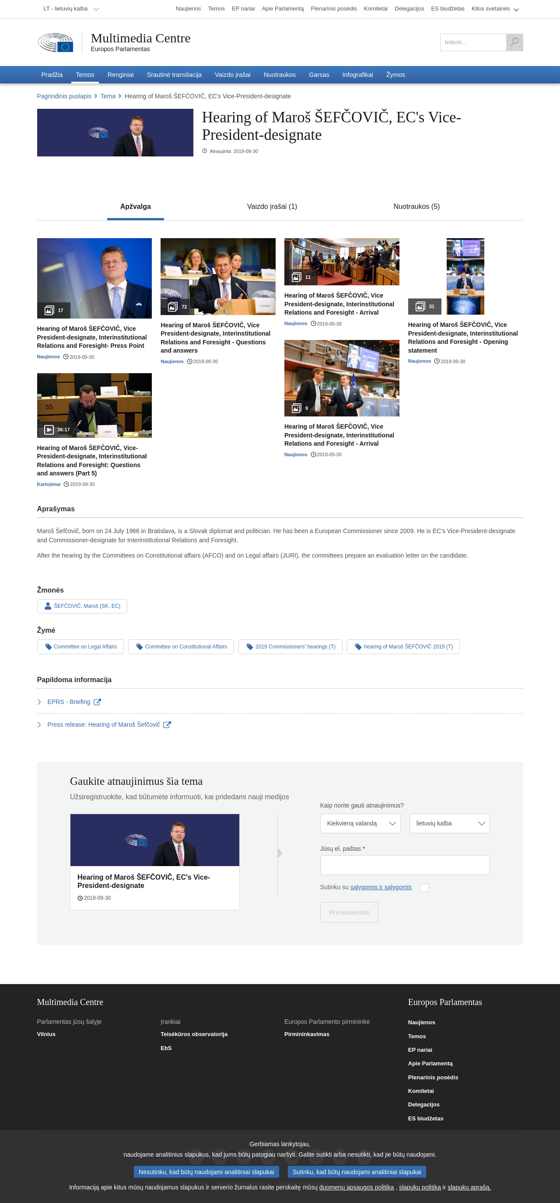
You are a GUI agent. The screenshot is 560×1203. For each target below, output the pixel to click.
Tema (108, 96)
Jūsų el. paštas (342, 848)
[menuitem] (70, 9)
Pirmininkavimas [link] (306, 1034)
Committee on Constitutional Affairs (181, 646)
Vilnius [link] (46, 1034)
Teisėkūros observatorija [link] (194, 1034)
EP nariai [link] (420, 1050)
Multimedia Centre (141, 38)
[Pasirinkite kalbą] (450, 823)
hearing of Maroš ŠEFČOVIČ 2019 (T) (403, 646)
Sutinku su (366, 887)
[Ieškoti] (514, 42)
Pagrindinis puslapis (64, 96)
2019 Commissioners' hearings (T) (290, 646)
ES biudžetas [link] (426, 1119)
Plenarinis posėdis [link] (433, 1078)
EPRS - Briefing (69, 701)
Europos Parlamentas (120, 48)
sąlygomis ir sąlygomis (381, 887)
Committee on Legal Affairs (80, 646)
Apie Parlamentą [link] (430, 1064)
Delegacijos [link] (424, 1105)
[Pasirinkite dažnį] (360, 823)
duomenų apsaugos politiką (356, 1189)
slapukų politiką (420, 1189)
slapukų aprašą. (469, 1189)
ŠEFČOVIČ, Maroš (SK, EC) (82, 606)
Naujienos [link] (421, 1022)
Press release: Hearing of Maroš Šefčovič (104, 724)
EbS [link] (166, 1048)
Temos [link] (417, 1036)
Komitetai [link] (421, 1091)
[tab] (135, 206)
